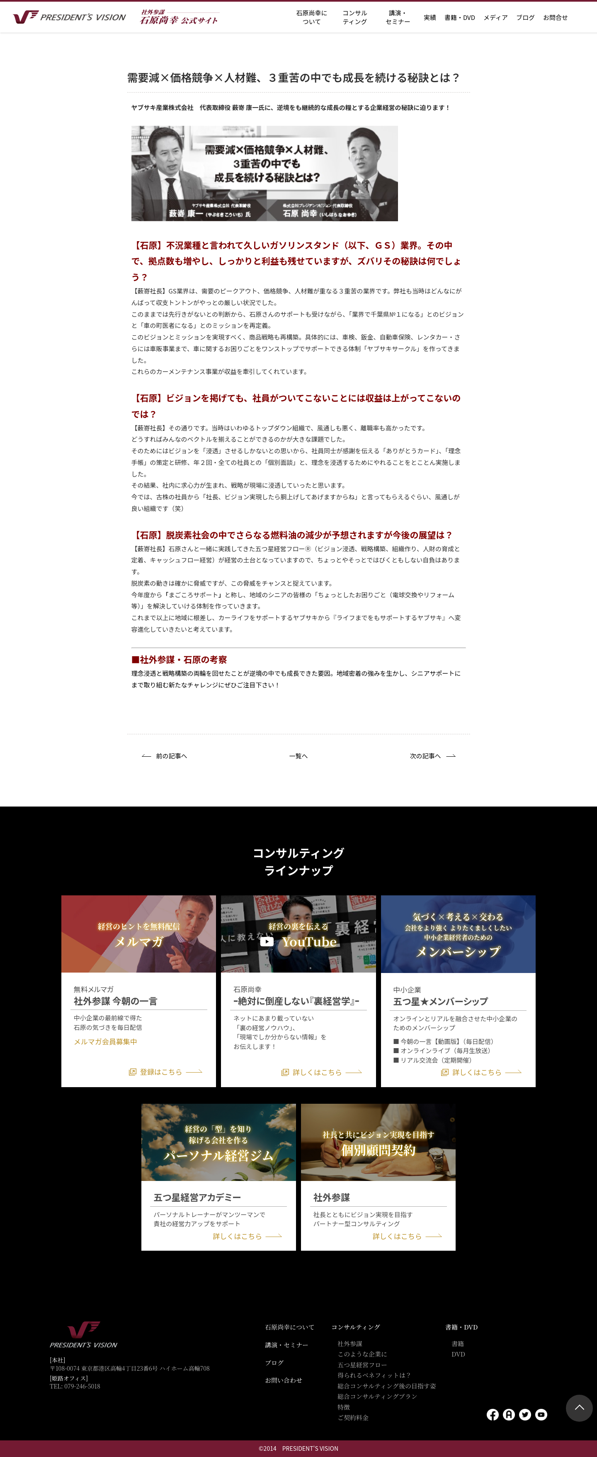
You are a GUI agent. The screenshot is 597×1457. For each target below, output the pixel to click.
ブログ (525, 17)
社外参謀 (349, 1343)
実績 (430, 17)
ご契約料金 (353, 1417)
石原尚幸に (311, 17)
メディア (495, 17)
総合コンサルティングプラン (377, 1396)
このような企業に (362, 1353)
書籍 (457, 1343)
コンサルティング (355, 1327)
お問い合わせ (283, 1380)
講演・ (398, 17)
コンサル (354, 17)
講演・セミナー (286, 1344)
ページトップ (579, 1408)
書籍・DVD (459, 17)
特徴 (343, 1407)
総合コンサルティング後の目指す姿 (386, 1385)
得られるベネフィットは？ (374, 1375)
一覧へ (298, 755)
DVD (458, 1353)
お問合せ (555, 17)
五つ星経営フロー (362, 1364)
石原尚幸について (290, 1327)
